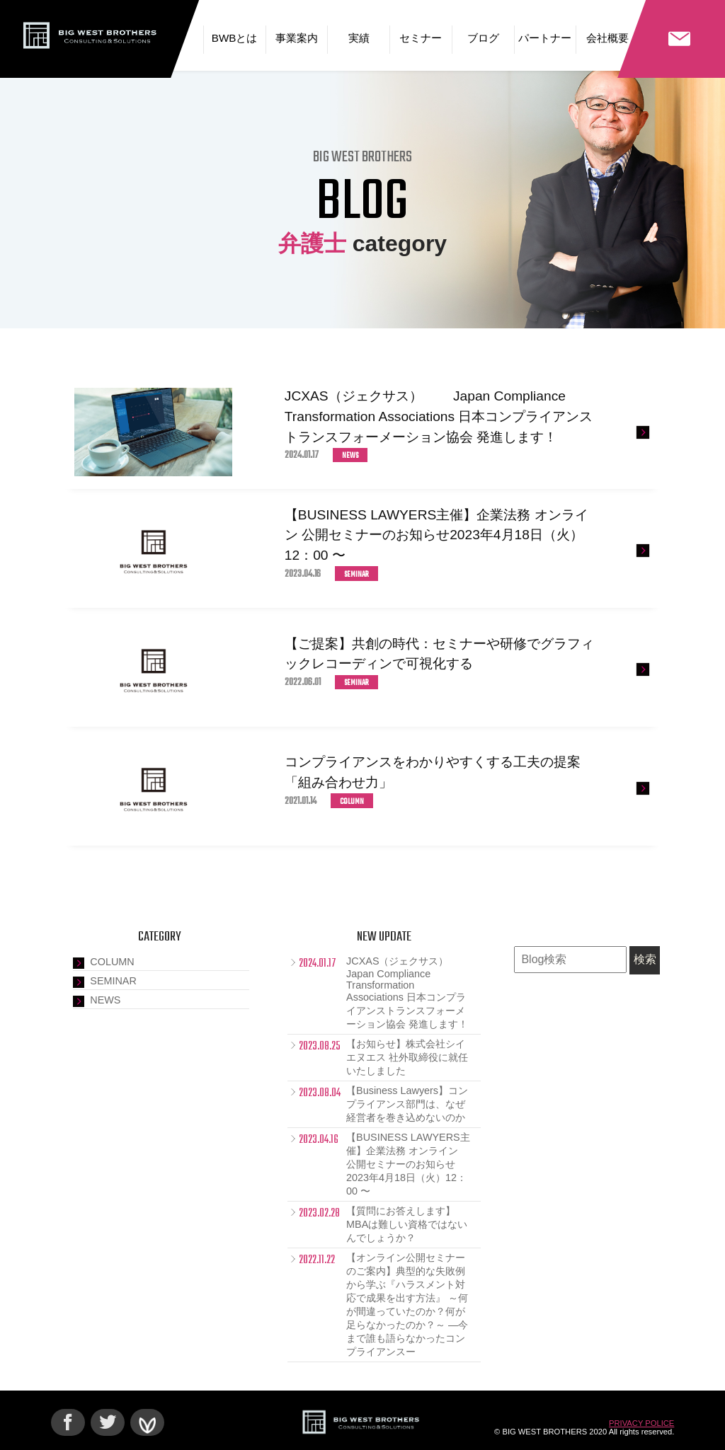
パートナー (544, 38)
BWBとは (235, 38)
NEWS (105, 1000)
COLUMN (112, 961)
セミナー (420, 38)
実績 (359, 38)
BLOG (362, 203)
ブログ (483, 38)
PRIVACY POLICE (641, 1423)
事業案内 (296, 38)
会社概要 (607, 38)
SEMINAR (113, 980)
